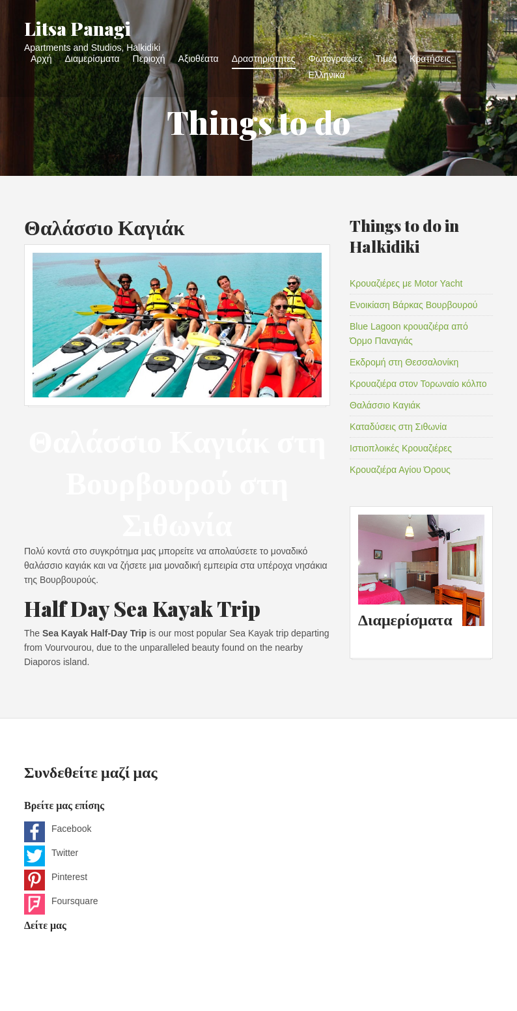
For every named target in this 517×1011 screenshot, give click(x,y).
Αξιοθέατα (198, 58)
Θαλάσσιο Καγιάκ (104, 226)
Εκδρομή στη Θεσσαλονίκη (404, 362)
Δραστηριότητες (264, 58)
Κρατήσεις (430, 58)
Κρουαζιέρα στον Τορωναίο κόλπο (418, 383)
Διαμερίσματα (91, 58)
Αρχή (41, 58)
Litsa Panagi (77, 28)
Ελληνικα (327, 74)
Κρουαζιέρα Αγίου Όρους (400, 469)
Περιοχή (149, 58)
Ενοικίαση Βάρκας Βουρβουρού (413, 305)
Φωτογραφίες (336, 58)
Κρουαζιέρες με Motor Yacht (406, 283)
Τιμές (386, 58)
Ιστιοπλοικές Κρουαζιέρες (401, 448)
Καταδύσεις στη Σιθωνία (398, 426)
